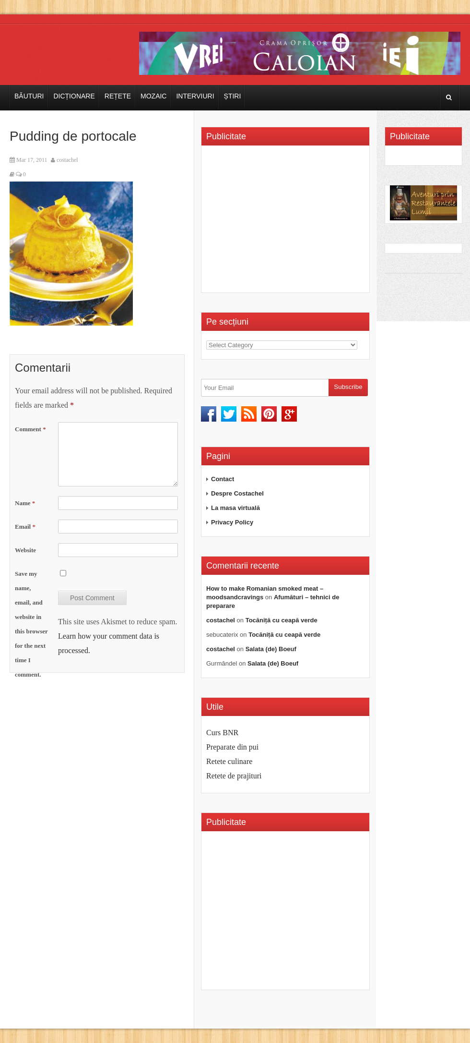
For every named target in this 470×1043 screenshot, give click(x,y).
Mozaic (153, 96)
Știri (232, 96)
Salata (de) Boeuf (271, 649)
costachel (67, 160)
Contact (222, 479)
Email (25, 526)
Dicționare (73, 96)
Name (25, 503)
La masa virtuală (235, 507)
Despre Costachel (237, 493)
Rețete (118, 96)
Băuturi (29, 96)
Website (25, 550)
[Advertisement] (286, 222)
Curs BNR (222, 732)
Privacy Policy (232, 522)
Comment (30, 429)
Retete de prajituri (234, 776)
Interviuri (195, 96)
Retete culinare (229, 761)
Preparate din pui (232, 747)
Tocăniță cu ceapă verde (281, 620)
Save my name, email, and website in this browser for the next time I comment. (31, 624)
